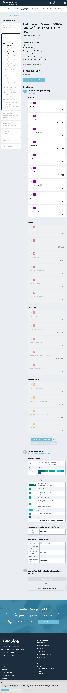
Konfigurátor (28, 87)
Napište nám (52, 622)
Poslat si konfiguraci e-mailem (47, 588)
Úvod (2, 8)
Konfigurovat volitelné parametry (44, 444)
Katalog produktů (7, 672)
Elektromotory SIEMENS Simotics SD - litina (33, 8)
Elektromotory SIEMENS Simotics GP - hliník (10, 28)
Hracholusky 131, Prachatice (10, 646)
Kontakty (4, 678)
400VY (32, 107)
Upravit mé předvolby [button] (15, 689)
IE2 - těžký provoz (11, 92)
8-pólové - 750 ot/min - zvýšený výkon (11, 82)
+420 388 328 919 (7, 653)
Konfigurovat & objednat (34, 80)
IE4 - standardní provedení (11, 103)
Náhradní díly (8, 146)
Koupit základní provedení (41, 440)
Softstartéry (41, 652)
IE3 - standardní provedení (11, 96)
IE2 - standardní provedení (11, 89)
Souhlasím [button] (5, 689)
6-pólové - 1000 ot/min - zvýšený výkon (11, 77)
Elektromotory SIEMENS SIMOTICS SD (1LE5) (10, 116)
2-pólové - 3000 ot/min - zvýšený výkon (11, 65)
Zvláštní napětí (35, 212)
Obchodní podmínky (8, 675)
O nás (3, 667)
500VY (32, 159)
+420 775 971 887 (7, 656)
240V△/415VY (34, 146)
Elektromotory (16, 8)
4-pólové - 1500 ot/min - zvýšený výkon (11, 71)
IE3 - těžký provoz (11, 100)
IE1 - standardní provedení (52, 8)
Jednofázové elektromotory (8, 133)
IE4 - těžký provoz (12, 107)
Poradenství (41, 658)
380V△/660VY (34, 172)
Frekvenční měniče (43, 646)
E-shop (8, 8)
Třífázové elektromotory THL (9, 125)
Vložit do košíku (47, 579)
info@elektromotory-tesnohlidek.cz (13, 649)
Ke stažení (4, 670)
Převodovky (41, 649)
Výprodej (6, 140)
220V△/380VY (34, 120)
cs (60, 3)
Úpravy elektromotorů (44, 655)
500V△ (32, 198)
